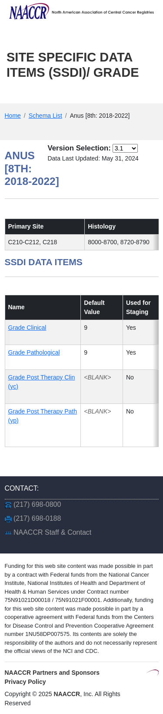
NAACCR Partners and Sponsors (52, 672)
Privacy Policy (25, 681)
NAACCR (67, 693)
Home (13, 115)
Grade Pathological (34, 352)
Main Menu (36, 94)
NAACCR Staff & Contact (52, 532)
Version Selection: (78, 148)
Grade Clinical (27, 327)
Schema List (45, 115)
